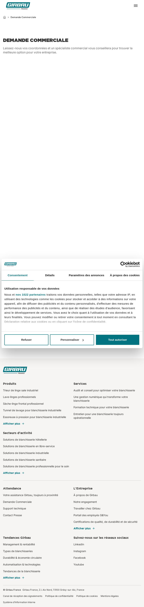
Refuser (26, 339)
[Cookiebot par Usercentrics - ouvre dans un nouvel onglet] (123, 264)
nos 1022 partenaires (31, 294)
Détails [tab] (49, 275)
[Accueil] (4, 17)
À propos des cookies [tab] (125, 275)
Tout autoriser (117, 339)
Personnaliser (72, 339)
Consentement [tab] (18, 275)
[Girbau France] (18, 6)
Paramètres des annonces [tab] (86, 275)
